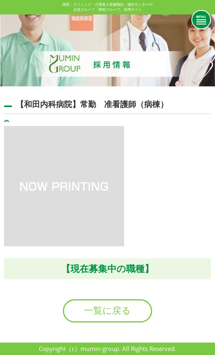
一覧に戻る (107, 310)
